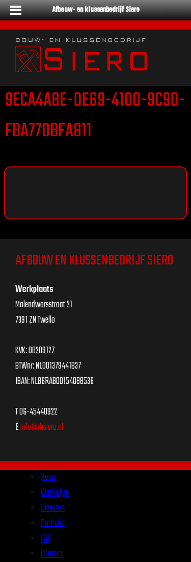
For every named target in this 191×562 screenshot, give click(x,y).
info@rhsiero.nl (41, 427)
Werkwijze (55, 492)
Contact (52, 554)
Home (49, 477)
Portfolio (53, 523)
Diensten (53, 508)
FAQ (46, 538)
